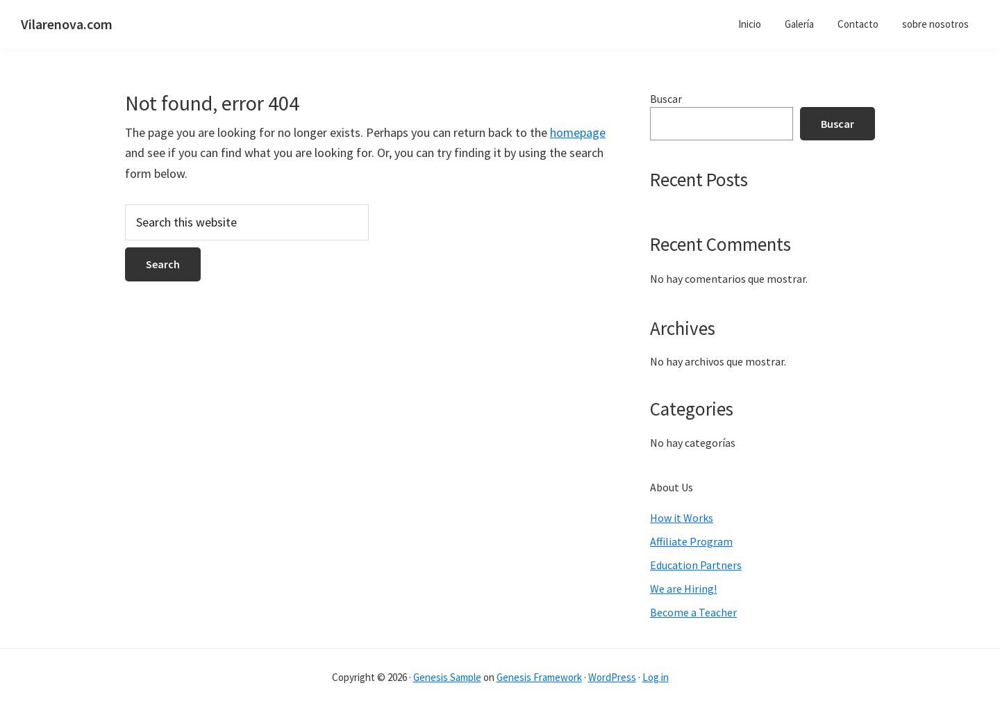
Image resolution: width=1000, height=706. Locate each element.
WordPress (612, 677)
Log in (655, 677)
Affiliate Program (691, 541)
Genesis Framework (539, 677)
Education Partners (696, 565)
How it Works (681, 518)
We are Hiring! (683, 589)
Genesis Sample (447, 677)
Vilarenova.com (66, 24)
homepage (578, 132)
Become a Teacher (693, 612)
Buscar (666, 99)
